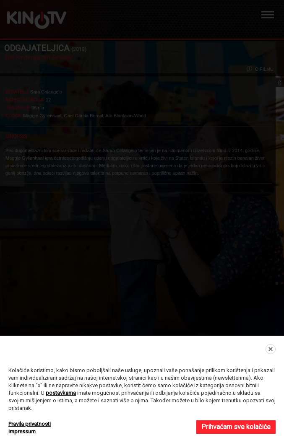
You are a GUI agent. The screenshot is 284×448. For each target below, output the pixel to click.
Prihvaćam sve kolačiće (236, 427)
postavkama (61, 393)
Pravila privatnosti (29, 424)
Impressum (22, 431)
